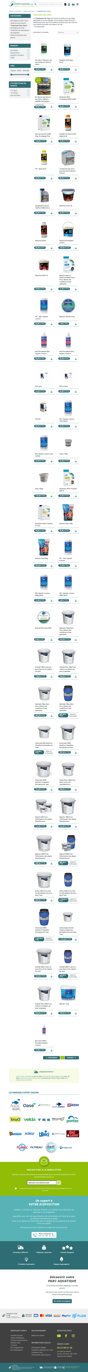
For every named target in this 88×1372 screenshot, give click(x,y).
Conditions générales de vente (42, 1350)
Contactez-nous (37, 1352)
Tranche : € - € (19, 71)
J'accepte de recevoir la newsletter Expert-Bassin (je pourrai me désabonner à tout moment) (45, 1189)
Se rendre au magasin (62, 1301)
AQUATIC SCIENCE (17, 55)
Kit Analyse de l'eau (17, 28)
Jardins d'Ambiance (17, 1338)
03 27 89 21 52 (72, 1367)
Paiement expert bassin (18, 1340)
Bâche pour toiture (37, 1335)
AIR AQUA (14, 50)
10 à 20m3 (14, 93)
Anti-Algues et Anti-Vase (19, 21)
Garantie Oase (15, 1343)
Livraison (13, 1345)
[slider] (11, 74)
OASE (12, 58)
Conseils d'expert (16, 1335)
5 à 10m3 (13, 91)
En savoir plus (39, 26)
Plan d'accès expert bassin (41, 1355)
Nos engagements (17, 1348)
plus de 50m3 (15, 95)
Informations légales (38, 1348)
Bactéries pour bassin (18, 23)
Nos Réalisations (16, 1350)
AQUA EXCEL (15, 53)
